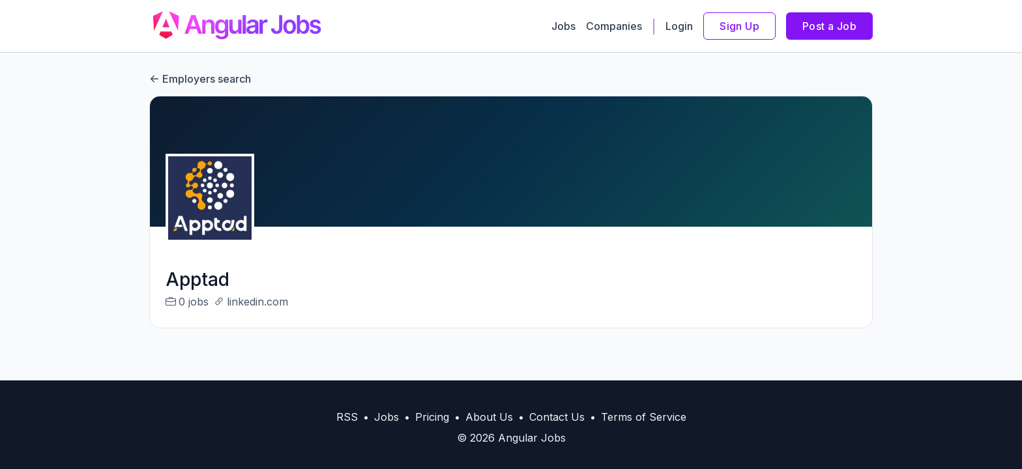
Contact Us (557, 416)
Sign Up (739, 26)
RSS (347, 416)
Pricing (432, 416)
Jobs (563, 26)
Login (679, 26)
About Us (489, 416)
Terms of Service (643, 416)
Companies (614, 26)
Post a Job (829, 26)
